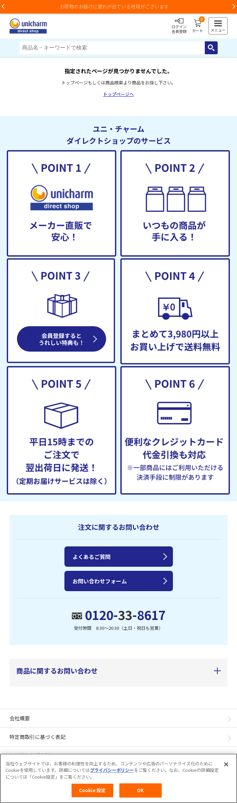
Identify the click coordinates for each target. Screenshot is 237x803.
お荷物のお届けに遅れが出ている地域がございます (118, 6)
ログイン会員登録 (179, 26)
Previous (3, 7)
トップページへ (118, 94)
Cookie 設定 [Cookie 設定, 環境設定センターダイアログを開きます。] (92, 793)
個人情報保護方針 (29, 755)
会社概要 (19, 718)
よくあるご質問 (92, 557)
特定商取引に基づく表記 (37, 736)
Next (233, 7)
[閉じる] (226, 767)
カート (197, 26)
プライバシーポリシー (112, 773)
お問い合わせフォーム (100, 581)
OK (140, 793)
